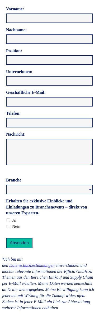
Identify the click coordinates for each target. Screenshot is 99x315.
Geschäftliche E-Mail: (26, 92)
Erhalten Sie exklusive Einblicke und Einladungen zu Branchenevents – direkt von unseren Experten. (46, 207)
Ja (14, 220)
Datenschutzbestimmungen (32, 265)
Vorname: (15, 9)
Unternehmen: (19, 71)
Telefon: (13, 113)
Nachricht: (16, 134)
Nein (16, 226)
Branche (13, 180)
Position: (14, 50)
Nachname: (16, 30)
